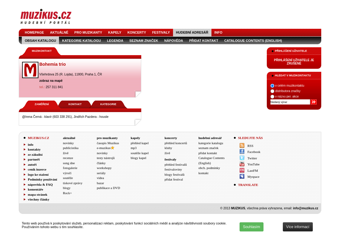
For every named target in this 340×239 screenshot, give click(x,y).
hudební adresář (192, 32)
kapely (115, 32)
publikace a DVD (108, 188)
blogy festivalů (175, 174)
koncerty (136, 32)
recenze (68, 158)
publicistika (70, 148)
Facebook (253, 152)
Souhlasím (251, 227)
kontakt (203, 173)
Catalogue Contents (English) (253, 40)
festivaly (161, 32)
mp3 (134, 148)
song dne (69, 163)
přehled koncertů (176, 143)
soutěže (68, 178)
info (218, 32)
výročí (67, 173)
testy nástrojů (106, 158)
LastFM (252, 170)
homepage (34, 32)
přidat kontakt (203, 40)
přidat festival (174, 179)
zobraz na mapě (51, 80)
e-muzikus (104, 148)
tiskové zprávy (72, 183)
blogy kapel (138, 158)
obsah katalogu (40, 40)
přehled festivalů (176, 164)
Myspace (253, 176)
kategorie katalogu (81, 40)
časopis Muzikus (108, 143)
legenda (115, 40)
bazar (100, 183)
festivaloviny (173, 169)
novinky (68, 143)
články (101, 163)
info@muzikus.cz (305, 208)
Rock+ (67, 193)
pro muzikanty (88, 32)
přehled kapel (140, 143)
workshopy (104, 168)
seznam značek (143, 40)
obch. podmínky (209, 168)
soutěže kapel (140, 153)
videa (100, 178)
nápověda (173, 40)
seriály (101, 173)
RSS (250, 146)
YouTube (253, 164)
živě (65, 153)
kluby (168, 148)
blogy (66, 188)
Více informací (297, 227)
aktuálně (59, 32)
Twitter (252, 158)
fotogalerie (70, 168)
